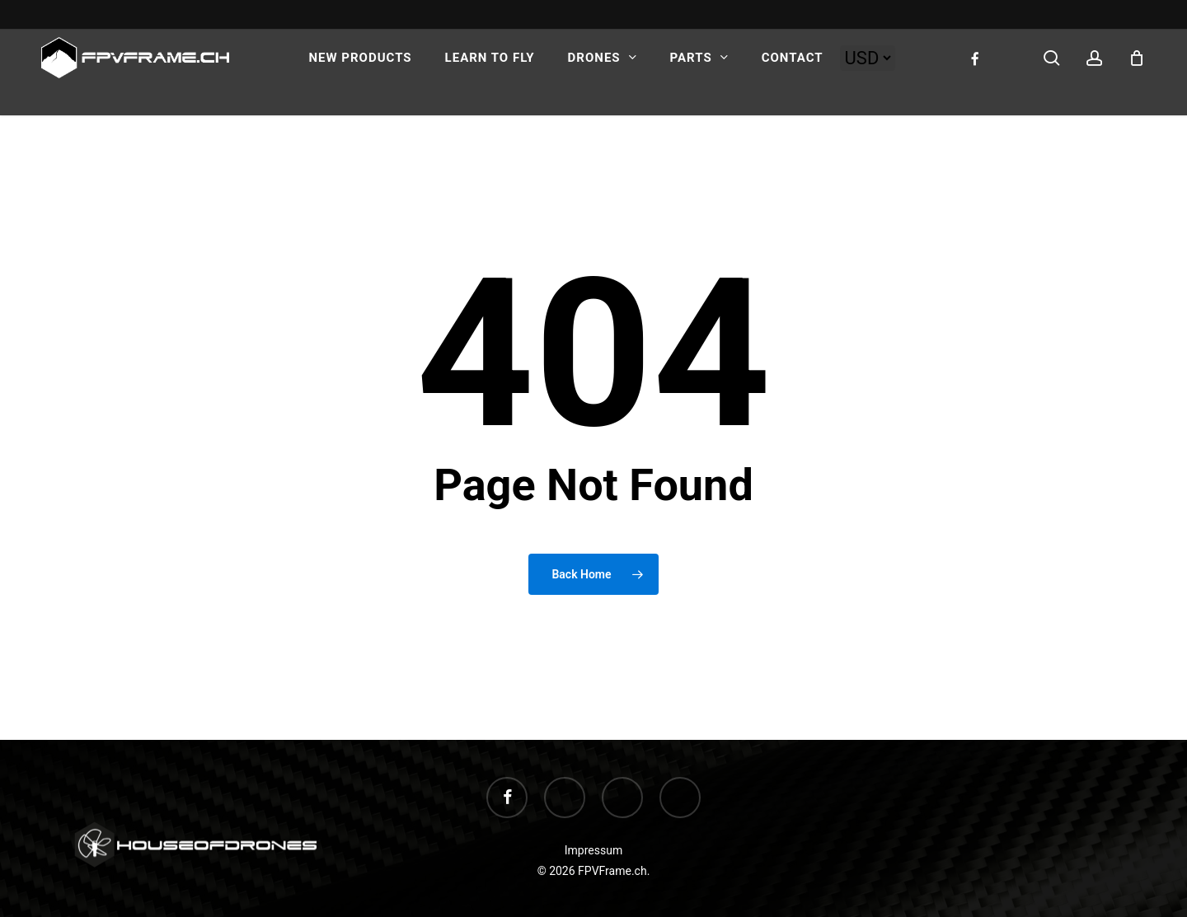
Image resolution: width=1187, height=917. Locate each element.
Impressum (593, 850)
